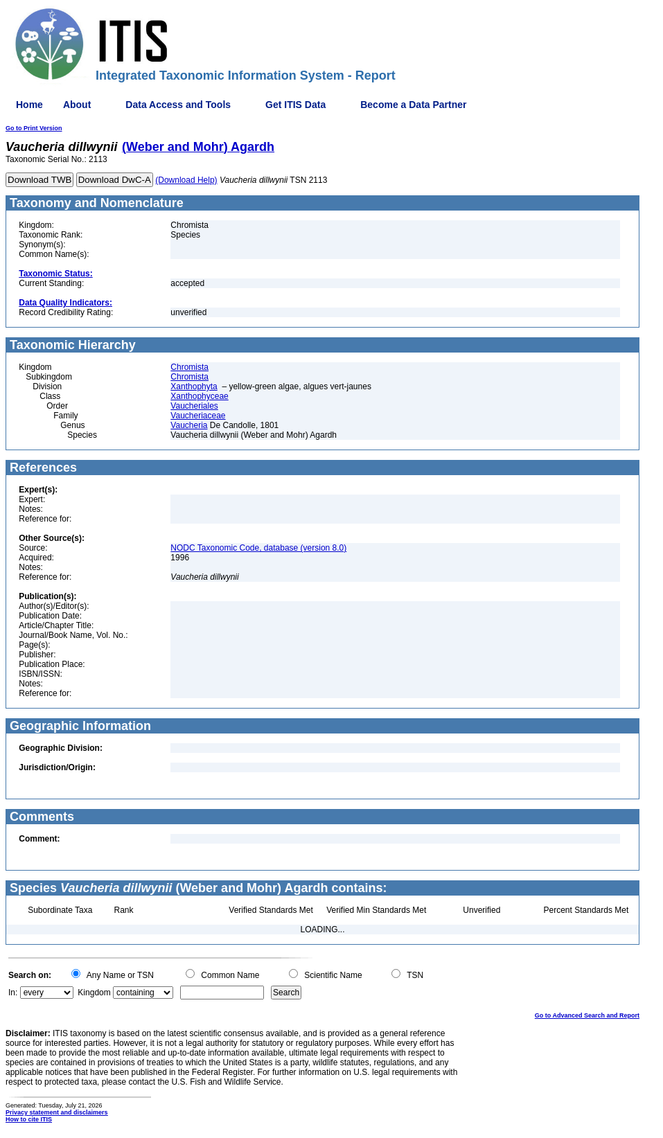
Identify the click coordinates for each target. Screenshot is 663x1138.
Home (29, 104)
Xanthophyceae (199, 396)
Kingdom (94, 992)
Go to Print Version (34, 128)
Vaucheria (188, 425)
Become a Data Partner (413, 104)
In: (12, 992)
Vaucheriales (194, 406)
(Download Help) (186, 180)
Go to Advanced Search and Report (587, 1015)
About (77, 104)
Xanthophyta (193, 386)
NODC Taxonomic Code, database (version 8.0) (258, 548)
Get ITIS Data (295, 104)
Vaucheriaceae (197, 415)
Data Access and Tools (178, 104)
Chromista (189, 367)
